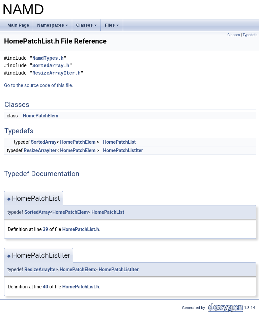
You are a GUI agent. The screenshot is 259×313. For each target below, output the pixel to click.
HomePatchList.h (80, 229)
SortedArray (44, 142)
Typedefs (249, 35)
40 (45, 286)
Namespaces (53, 27)
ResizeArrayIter (40, 150)
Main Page (18, 25)
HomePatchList (119, 142)
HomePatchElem (40, 115)
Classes (87, 27)
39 (45, 229)
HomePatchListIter (123, 150)
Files (112, 27)
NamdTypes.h (47, 58)
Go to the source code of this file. (38, 85)
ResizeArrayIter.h (56, 73)
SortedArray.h (50, 65)
